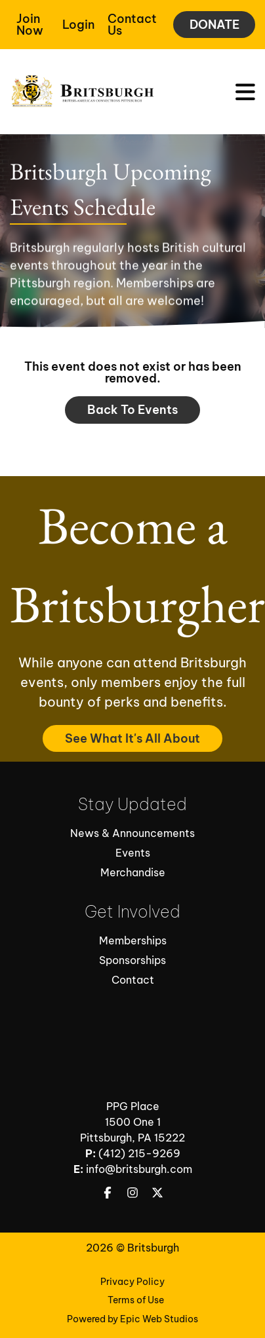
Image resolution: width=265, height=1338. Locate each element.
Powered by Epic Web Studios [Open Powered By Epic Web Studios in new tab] (132, 1319)
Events (132, 852)
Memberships (133, 940)
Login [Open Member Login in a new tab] (78, 24)
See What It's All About (132, 738)
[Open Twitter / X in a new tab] (157, 1192)
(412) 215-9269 (139, 1153)
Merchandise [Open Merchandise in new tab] (132, 872)
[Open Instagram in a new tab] (132, 1192)
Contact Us (132, 24)
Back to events (132, 409)
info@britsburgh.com (139, 1169)
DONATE (214, 24)
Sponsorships (132, 960)
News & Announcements (132, 833)
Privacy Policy (132, 1282)
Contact (133, 979)
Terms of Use (136, 1300)
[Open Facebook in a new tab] (107, 1192)
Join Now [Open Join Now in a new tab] (29, 24)
